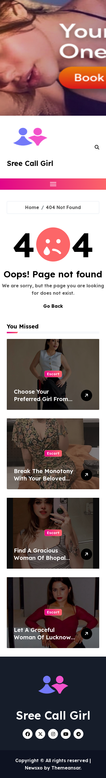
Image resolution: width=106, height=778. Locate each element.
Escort (53, 374)
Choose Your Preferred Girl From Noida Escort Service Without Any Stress (43, 402)
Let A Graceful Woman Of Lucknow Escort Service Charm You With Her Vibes (44, 640)
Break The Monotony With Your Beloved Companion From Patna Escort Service (43, 482)
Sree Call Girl (30, 163)
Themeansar (65, 768)
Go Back (53, 306)
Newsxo (34, 768)
